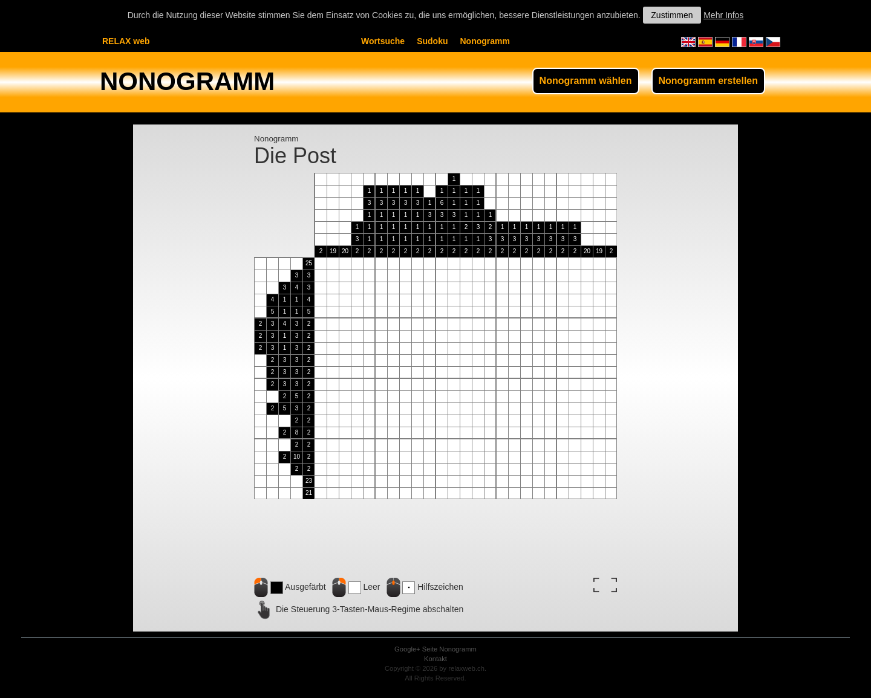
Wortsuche (383, 41)
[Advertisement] (193, 354)
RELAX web (126, 41)
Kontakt (435, 658)
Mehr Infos (723, 15)
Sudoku (432, 41)
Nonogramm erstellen (708, 81)
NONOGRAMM (187, 81)
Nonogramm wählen (586, 81)
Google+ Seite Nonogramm (435, 649)
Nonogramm (484, 41)
